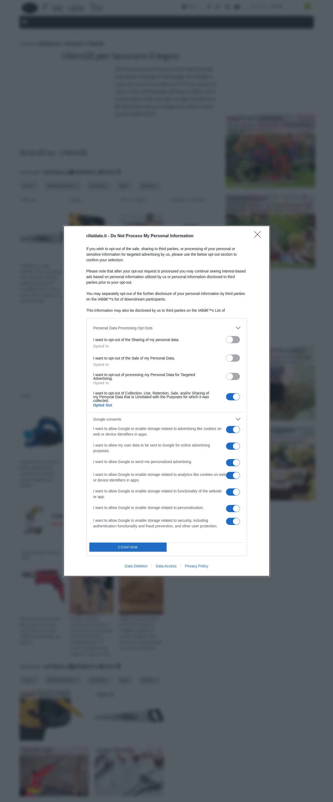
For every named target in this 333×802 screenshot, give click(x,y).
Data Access (166, 566)
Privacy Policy (196, 566)
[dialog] (167, 401)
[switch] (233, 339)
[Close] (259, 236)
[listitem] (166, 328)
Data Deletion (136, 566)
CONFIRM (128, 547)
